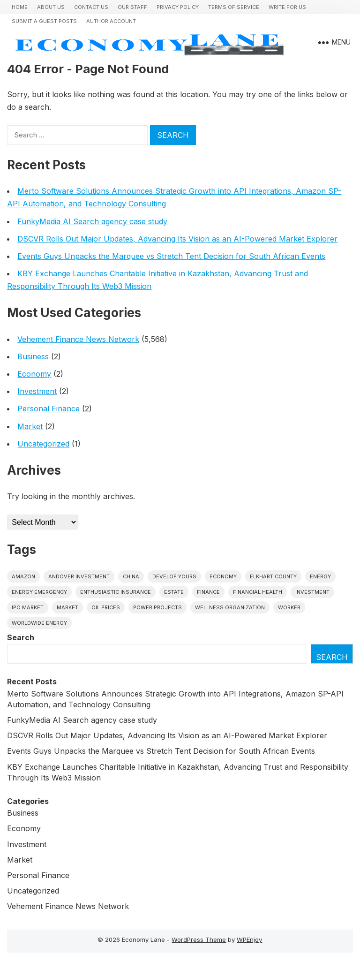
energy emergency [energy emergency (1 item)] (39, 592)
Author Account (111, 21)
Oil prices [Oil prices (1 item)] (105, 607)
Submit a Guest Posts (44, 21)
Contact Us (91, 7)
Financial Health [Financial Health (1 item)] (257, 592)
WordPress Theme (199, 939)
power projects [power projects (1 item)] (157, 607)
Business (33, 356)
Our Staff (132, 7)
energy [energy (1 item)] (320, 576)
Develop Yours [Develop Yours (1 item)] (174, 576)
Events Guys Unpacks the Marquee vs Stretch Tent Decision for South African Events (171, 256)
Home (20, 7)
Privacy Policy (178, 7)
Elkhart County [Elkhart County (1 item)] (273, 576)
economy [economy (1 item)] (223, 576)
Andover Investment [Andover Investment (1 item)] (79, 576)
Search (20, 637)
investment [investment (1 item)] (312, 592)
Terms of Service (233, 7)
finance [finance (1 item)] (208, 592)
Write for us (287, 7)
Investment (37, 391)
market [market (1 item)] (67, 607)
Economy (34, 374)
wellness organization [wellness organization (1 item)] (230, 607)
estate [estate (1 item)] (174, 592)
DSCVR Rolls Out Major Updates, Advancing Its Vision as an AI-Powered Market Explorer (177, 238)
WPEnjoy (249, 939)
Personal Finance (48, 408)
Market (30, 426)
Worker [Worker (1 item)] (289, 607)
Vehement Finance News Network (78, 339)
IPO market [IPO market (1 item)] (28, 607)
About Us (51, 7)
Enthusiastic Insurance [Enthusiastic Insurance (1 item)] (115, 592)
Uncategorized (43, 443)
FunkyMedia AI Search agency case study (92, 221)
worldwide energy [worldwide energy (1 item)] (39, 623)
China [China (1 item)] (131, 576)
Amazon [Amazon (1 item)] (23, 576)
